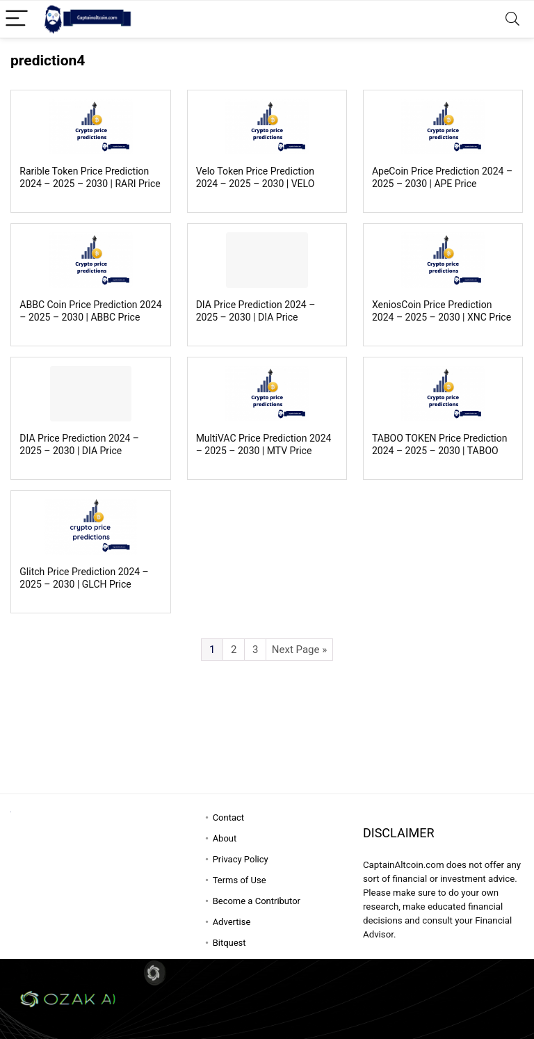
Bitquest (229, 942)
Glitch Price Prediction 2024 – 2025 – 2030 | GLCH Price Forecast (83, 584)
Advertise (232, 922)
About (225, 838)
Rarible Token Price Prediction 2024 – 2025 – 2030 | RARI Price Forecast (89, 184)
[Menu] (16, 19)
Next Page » (299, 649)
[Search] (512, 19)
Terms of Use (239, 880)
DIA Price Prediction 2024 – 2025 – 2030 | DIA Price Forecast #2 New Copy (256, 317)
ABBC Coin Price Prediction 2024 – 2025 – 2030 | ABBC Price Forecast (90, 317)
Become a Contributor (256, 901)
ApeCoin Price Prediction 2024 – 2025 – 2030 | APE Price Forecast (442, 184)
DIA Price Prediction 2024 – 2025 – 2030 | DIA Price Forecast (79, 451)
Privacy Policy (240, 859)
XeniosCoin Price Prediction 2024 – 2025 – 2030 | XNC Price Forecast (441, 317)
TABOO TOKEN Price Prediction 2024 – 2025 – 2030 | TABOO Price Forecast (440, 451)
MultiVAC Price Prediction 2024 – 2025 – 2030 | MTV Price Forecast (264, 451)
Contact (228, 817)
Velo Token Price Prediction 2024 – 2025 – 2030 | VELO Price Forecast (255, 184)
